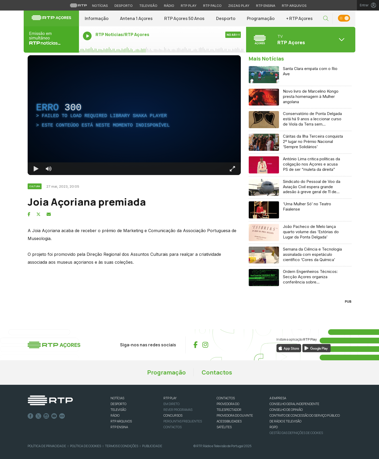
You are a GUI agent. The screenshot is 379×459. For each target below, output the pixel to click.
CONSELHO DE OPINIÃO (286, 409)
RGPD (274, 427)
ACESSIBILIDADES (229, 421)
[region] (134, 115)
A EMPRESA (278, 398)
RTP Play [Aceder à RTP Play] (189, 6)
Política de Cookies (85, 446)
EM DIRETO (171, 404)
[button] (325, 18)
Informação (96, 18)
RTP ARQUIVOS (121, 421)
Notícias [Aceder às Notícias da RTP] (100, 6)
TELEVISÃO (118, 409)
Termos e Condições (121, 446)
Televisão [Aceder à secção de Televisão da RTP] (148, 6)
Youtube (54, 416)
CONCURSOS (172, 415)
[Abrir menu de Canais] (300, 39)
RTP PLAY (170, 398)
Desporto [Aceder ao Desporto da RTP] (123, 6)
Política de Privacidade (47, 446)
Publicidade (152, 446)
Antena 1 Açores (136, 18)
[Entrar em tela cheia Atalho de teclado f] (232, 168)
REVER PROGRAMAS (177, 409)
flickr (62, 416)
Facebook (30, 416)
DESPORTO (118, 404)
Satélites (224, 427)
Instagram (46, 416)
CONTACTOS (226, 398)
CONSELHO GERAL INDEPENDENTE (294, 404)
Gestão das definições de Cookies (296, 433)
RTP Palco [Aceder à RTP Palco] (212, 6)
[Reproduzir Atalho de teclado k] (36, 168)
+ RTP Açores (299, 18)
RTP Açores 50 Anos (184, 18)
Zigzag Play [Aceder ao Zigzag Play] (239, 6)
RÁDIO (115, 415)
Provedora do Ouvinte (235, 415)
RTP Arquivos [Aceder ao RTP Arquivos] (294, 6)
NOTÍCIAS (117, 398)
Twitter (38, 416)
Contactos (217, 372)
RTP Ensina (119, 427)
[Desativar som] (48, 168)
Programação (261, 18)
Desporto (225, 18)
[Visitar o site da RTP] (78, 5)
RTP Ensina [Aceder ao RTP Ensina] (265, 6)
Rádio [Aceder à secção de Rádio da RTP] (169, 6)
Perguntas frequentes (182, 421)
